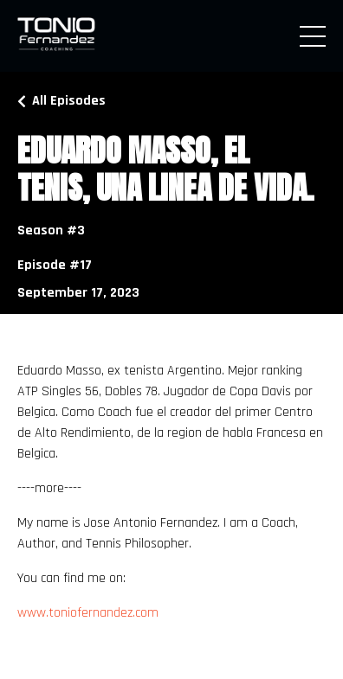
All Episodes (69, 101)
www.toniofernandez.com (88, 613)
